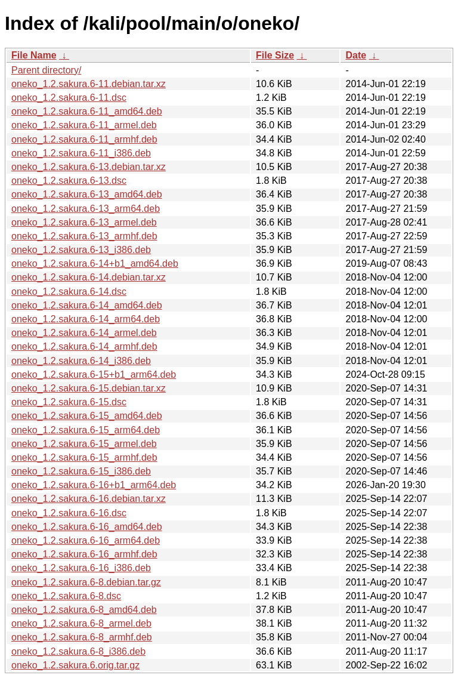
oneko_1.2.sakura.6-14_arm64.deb (85, 319)
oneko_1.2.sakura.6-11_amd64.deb (86, 111)
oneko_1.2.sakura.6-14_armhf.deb (84, 346)
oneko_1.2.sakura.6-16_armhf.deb (84, 554)
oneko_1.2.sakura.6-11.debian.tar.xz (88, 84)
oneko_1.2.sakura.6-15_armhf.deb (84, 457)
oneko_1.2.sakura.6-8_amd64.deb (84, 610)
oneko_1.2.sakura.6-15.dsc (68, 402)
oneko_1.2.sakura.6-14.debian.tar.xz (88, 277)
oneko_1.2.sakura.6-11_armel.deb (84, 125)
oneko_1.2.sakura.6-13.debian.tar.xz (88, 167)
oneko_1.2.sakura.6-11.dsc (68, 98)
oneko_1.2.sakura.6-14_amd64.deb (86, 305)
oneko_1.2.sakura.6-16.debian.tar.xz (88, 499)
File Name (34, 55)
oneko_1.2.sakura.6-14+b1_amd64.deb (94, 263)
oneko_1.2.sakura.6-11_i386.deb (81, 153)
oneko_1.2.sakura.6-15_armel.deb (84, 444)
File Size (275, 55)
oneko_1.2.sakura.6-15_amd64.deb (86, 416)
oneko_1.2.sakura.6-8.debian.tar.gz (86, 582)
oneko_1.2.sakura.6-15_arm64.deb (85, 430)
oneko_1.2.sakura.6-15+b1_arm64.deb (93, 374)
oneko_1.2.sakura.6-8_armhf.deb (81, 637)
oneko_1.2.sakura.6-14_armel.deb (84, 333)
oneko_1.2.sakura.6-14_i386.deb (81, 361)
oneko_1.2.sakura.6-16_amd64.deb (86, 527)
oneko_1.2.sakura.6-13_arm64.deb (85, 209)
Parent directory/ (46, 70)
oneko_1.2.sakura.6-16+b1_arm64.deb (93, 485)
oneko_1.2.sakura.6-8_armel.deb (81, 623)
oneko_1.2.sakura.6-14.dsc (68, 291)
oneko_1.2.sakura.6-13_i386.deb (81, 250)
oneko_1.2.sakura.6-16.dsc (68, 513)
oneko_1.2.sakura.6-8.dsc (66, 596)
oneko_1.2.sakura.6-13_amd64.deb (86, 194)
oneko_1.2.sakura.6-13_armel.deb (84, 222)
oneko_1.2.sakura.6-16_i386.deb (81, 568)
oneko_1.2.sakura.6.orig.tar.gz (75, 665)
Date (355, 55)
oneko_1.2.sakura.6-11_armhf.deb (84, 139)
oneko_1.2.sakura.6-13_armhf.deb (84, 236)
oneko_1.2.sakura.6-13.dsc (68, 180)
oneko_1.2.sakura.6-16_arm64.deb (85, 540)
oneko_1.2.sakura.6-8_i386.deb (78, 651)
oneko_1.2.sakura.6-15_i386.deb (81, 471)
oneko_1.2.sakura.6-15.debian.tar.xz (88, 388)
